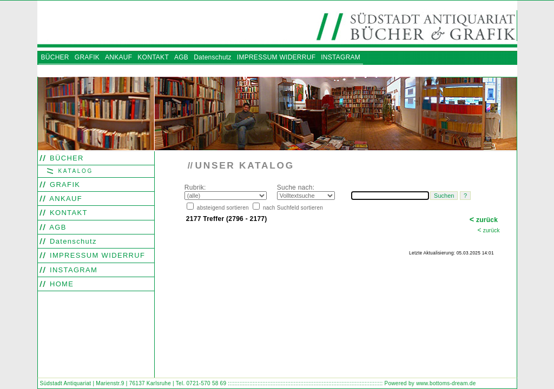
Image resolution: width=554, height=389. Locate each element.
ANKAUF (64, 198)
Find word (210, 275)
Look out (231, 275)
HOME (60, 284)
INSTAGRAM (72, 270)
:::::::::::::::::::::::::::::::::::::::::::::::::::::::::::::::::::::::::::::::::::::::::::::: (305, 383)
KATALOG (74, 171)
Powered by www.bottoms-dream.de (430, 383)
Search (190, 275)
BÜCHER (65, 158)
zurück (484, 220)
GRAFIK (63, 184)
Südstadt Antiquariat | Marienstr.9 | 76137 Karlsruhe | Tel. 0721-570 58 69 (133, 383)
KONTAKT (67, 213)
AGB (57, 227)
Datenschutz (72, 241)
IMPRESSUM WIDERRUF (96, 255)
